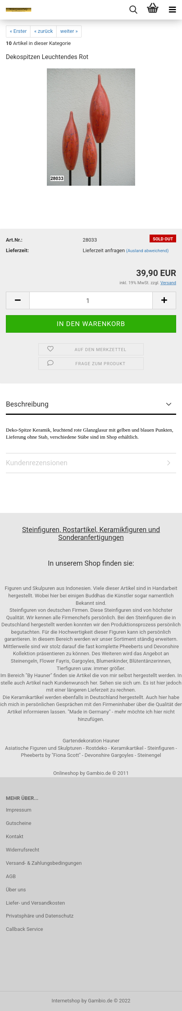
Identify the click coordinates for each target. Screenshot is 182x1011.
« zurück (43, 31)
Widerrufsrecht (22, 850)
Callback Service (24, 929)
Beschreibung (27, 404)
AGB (11, 876)
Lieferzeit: (17, 250)
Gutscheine (18, 823)
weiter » (69, 31)
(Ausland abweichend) (147, 250)
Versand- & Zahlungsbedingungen (44, 863)
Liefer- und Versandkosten (35, 903)
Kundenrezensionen (37, 463)
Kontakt (14, 836)
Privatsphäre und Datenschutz (39, 916)
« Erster (18, 31)
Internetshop (66, 1001)
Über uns (16, 890)
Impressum (18, 810)
